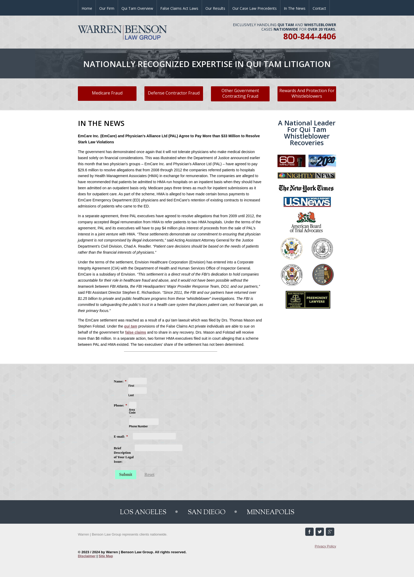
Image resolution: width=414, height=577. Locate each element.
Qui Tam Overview (137, 8)
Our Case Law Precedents (254, 8)
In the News (294, 8)
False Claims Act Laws (179, 8)
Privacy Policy (325, 546)
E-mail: (119, 436)
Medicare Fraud (107, 93)
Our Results (215, 8)
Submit (125, 474)
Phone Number (138, 426)
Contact (319, 8)
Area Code (132, 411)
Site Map (105, 556)
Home (87, 8)
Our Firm (106, 8)
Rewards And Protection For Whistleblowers (307, 93)
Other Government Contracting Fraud (240, 93)
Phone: (119, 405)
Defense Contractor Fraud (174, 93)
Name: (119, 381)
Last (131, 395)
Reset (149, 474)
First (131, 385)
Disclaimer (87, 556)
